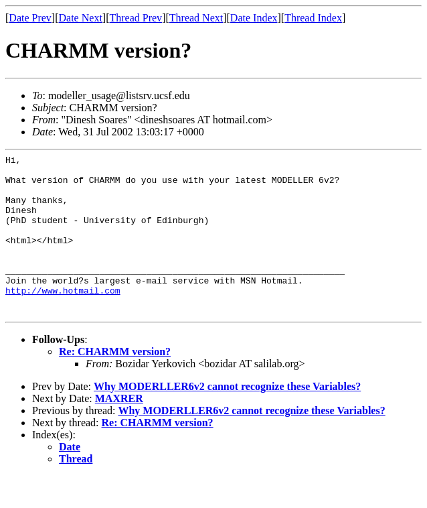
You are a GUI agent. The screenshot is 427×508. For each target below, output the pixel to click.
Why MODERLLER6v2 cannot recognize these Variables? (227, 418)
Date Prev (30, 17)
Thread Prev (135, 17)
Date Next (80, 17)
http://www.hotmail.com (62, 318)
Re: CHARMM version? (115, 383)
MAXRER (119, 430)
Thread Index (313, 17)
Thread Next (196, 17)
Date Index (254, 17)
